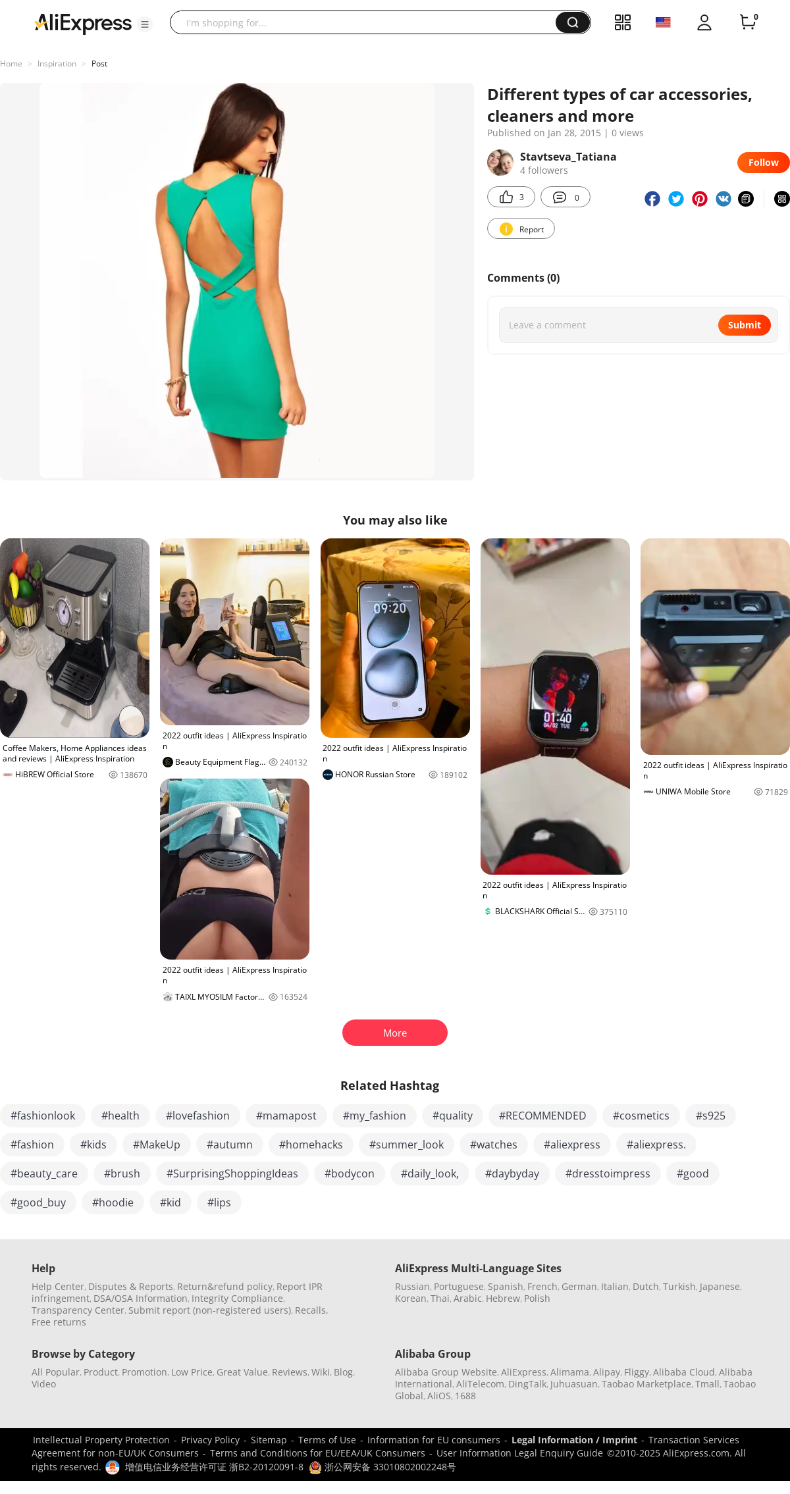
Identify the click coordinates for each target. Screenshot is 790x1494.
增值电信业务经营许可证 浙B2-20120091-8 (214, 1466)
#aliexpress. (656, 1144)
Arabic (468, 1298)
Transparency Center (78, 1310)
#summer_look (406, 1144)
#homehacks (311, 1144)
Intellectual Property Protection (101, 1439)
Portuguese (459, 1286)
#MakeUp (156, 1144)
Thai (440, 1298)
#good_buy (38, 1202)
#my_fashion (374, 1115)
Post (99, 63)
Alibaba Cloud (684, 1372)
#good (693, 1173)
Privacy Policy (210, 1439)
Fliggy (636, 1372)
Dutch (646, 1286)
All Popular (56, 1372)
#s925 (710, 1115)
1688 (465, 1395)
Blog (343, 1372)
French (542, 1286)
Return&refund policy (225, 1286)
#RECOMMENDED (543, 1115)
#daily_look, (430, 1173)
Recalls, (312, 1310)
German (579, 1286)
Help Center (58, 1286)
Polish (537, 1298)
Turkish (679, 1286)
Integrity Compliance (237, 1298)
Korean (411, 1298)
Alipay (606, 1372)
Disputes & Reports (130, 1286)
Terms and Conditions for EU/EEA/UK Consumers (317, 1453)
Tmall (707, 1384)
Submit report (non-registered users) (209, 1310)
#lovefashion (198, 1115)
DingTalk (527, 1384)
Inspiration (57, 63)
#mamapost (286, 1115)
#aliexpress (572, 1144)
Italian (615, 1286)
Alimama (569, 1372)
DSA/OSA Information (140, 1298)
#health (120, 1115)
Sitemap (269, 1439)
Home (11, 63)
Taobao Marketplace (646, 1384)
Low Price (192, 1372)
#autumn (230, 1144)
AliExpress (523, 1372)
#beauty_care (44, 1173)
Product (101, 1372)
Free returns (59, 1322)
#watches (493, 1144)
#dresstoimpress (608, 1173)
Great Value (242, 1372)
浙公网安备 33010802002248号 (382, 1466)
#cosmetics (641, 1115)
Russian (412, 1286)
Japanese (720, 1286)
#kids (93, 1144)
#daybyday (512, 1173)
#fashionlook (43, 1115)
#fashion (32, 1144)
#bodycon (350, 1173)
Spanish (505, 1286)
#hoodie (113, 1202)
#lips (219, 1202)
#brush (122, 1173)
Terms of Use (327, 1439)
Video (44, 1384)
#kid (170, 1202)
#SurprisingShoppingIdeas (232, 1173)
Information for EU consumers (433, 1439)
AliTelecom (480, 1384)
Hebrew (503, 1298)
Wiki (320, 1372)
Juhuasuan (574, 1384)
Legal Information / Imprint (574, 1439)
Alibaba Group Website (446, 1372)
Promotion (144, 1372)
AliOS (439, 1395)
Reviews (289, 1372)
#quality (453, 1115)
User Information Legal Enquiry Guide (519, 1453)
